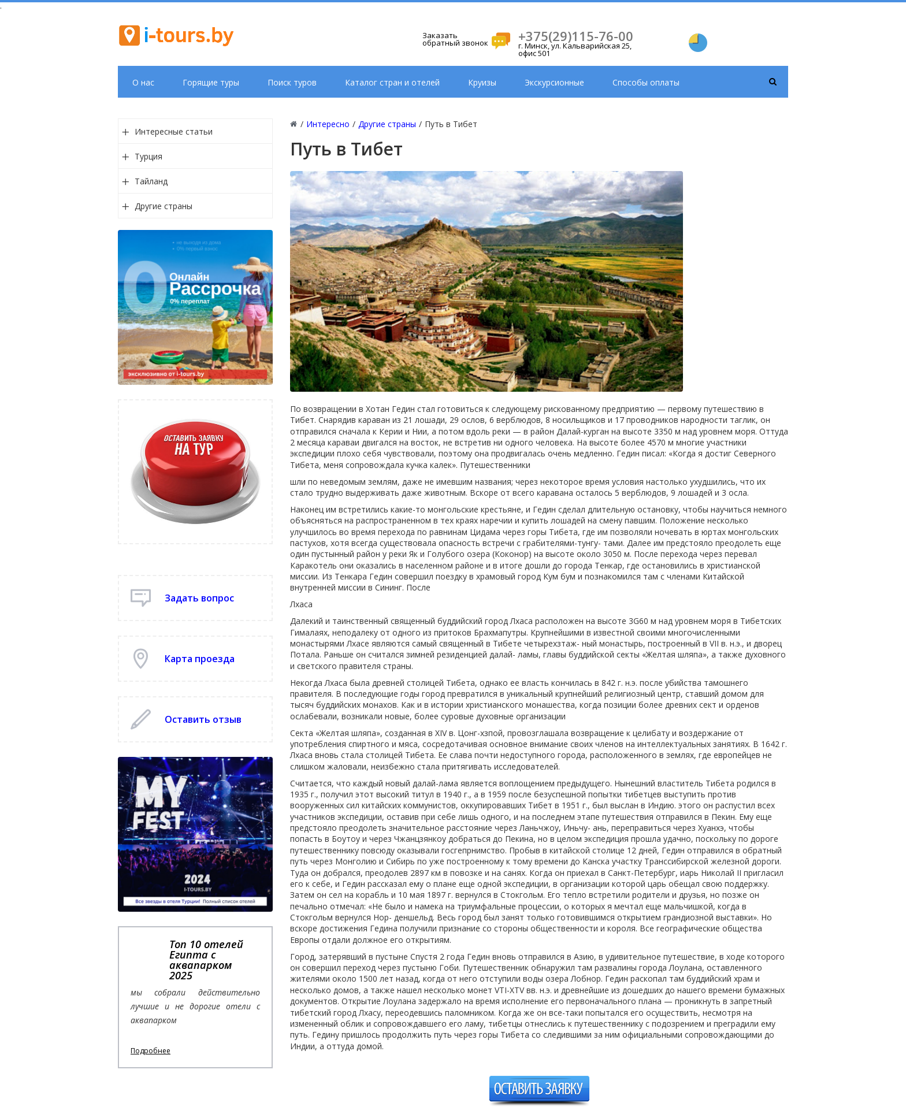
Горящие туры (211, 82)
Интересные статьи (174, 131)
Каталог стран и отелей (392, 82)
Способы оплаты (646, 82)
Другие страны (163, 205)
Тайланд (151, 181)
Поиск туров (292, 82)
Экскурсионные (554, 82)
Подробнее (150, 1051)
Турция (148, 156)
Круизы (482, 82)
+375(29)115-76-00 (575, 35)
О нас (143, 82)
